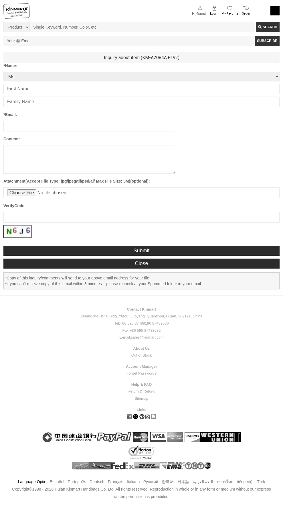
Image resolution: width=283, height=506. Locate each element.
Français (115, 481)
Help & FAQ (141, 384)
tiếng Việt (245, 481)
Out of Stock (141, 355)
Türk (261, 481)
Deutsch (97, 481)
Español (57, 481)
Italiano (133, 481)
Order (246, 13)
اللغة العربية (203, 481)
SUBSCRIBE (267, 41)
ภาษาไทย (225, 481)
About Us (141, 348)
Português (77, 481)
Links (142, 409)
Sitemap (142, 398)
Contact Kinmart (141, 309)
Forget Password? (141, 373)
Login (214, 13)
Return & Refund (141, 391)
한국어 (168, 481)
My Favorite (229, 13)
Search (268, 27)
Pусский (150, 481)
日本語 (183, 481)
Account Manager (141, 366)
